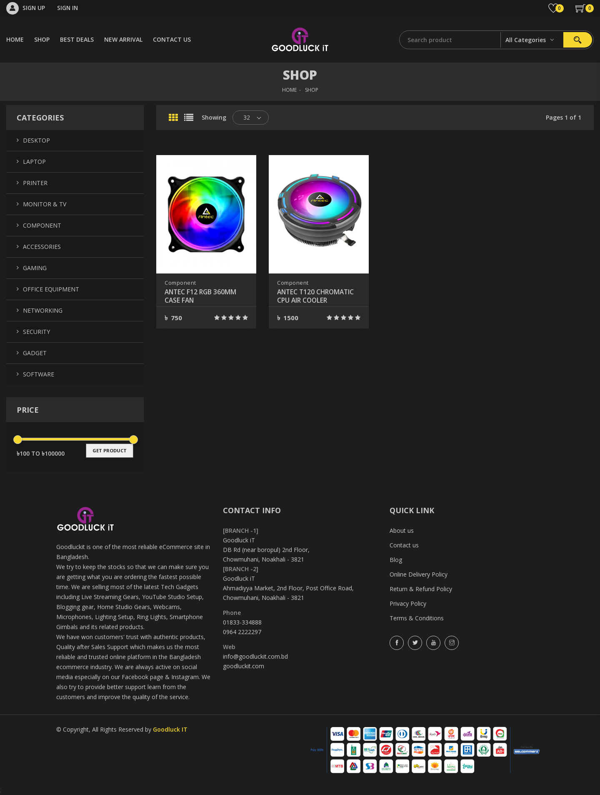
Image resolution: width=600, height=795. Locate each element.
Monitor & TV (44, 204)
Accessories (42, 247)
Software (38, 374)
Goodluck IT (170, 729)
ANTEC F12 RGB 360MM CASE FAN (201, 296)
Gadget (35, 353)
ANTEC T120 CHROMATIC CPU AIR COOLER (317, 296)
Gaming (35, 268)
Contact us (404, 545)
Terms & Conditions (417, 618)
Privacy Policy (408, 603)
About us (402, 530)
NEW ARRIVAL (123, 39)
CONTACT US (172, 39)
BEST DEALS (77, 39)
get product (109, 450)
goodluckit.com (243, 666)
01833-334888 (242, 622)
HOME (15, 39)
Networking (42, 310)
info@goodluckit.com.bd (255, 656)
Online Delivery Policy (419, 574)
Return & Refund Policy (421, 589)
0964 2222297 (242, 632)
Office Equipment (51, 289)
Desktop (36, 140)
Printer (35, 183)
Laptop (34, 162)
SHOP (42, 39)
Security (36, 332)
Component (180, 283)
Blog (396, 560)
